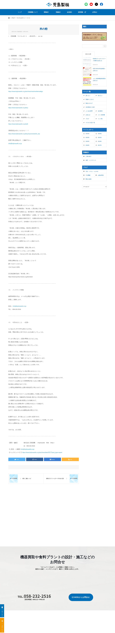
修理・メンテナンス (91, 160)
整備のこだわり (90, 99)
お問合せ (94, 12)
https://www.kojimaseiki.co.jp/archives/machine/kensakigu (25, 91)
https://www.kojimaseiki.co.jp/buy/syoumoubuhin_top (24, 133)
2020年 (87, 141)
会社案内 (69, 12)
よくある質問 (89, 111)
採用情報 (82, 12)
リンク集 (100, 118)
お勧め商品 (101, 175)
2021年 (100, 137)
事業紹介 (46, 12)
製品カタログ (89, 103)
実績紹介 (58, 12)
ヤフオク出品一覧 (90, 122)
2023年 (100, 133)
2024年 (87, 133)
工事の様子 (88, 156)
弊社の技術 (88, 179)
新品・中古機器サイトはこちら (2, 611)
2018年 (87, 145)
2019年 (100, 141)
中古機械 (88, 175)
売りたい (100, 95)
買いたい (88, 95)
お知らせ (88, 114)
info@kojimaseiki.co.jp (15, 143)
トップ (20, 12)
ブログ (13, 18)
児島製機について (33, 12)
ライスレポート (21, 18)
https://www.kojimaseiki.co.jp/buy (18, 107)
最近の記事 (88, 54)
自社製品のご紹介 (90, 107)
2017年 (100, 145)
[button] (46, 12)
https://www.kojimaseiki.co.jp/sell (18, 124)
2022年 (87, 137)
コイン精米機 (101, 114)
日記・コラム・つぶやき (92, 171)
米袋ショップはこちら (2, 625)
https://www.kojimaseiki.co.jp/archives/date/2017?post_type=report (42, 452)
